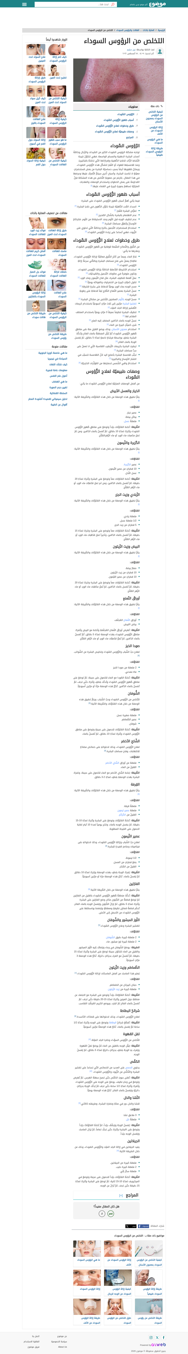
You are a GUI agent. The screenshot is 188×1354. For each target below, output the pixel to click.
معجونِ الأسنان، (119, 329)
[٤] (118, 264)
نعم (111, 1213)
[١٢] (90, 1039)
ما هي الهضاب (59, 382)
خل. (127, 1119)
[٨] (139, 655)
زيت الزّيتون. (113, 989)
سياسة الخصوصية (59, 1342)
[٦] (115, 350)
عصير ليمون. (123, 810)
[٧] (80, 362)
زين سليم (131, 50)
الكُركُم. (122, 814)
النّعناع (127, 620)
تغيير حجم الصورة (58, 387)
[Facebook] (163, 1337)
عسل (126, 421)
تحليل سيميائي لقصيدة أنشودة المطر (47, 399)
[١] (91, 185)
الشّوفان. (110, 937)
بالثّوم (121, 299)
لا (102, 1213)
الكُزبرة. (127, 464)
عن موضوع (62, 1336)
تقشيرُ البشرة (129, 303)
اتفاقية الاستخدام (31, 1342)
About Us (62, 1347)
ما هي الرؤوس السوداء (155, 141)
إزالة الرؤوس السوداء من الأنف (156, 130)
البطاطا (113, 1022)
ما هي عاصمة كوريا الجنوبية (52, 353)
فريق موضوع (33, 1347)
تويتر (134, 1226)
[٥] (117, 341)
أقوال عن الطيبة (59, 405)
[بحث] (113, 4)
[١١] (75, 1016)
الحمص (128, 1067)
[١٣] (91, 1071)
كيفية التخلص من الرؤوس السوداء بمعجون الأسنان (154, 116)
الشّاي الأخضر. (112, 763)
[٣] (103, 223)
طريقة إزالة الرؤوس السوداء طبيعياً (154, 151)
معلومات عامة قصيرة (56, 370)
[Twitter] (157, 1337)
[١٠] (76, 972)
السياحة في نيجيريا (57, 359)
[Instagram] (151, 1337)
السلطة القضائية (58, 393)
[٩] (99, 925)
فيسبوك (145, 1226)
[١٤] (118, 1150)
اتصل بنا (35, 1336)
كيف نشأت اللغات (58, 364)
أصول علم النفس (58, 376)
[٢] (76, 206)
